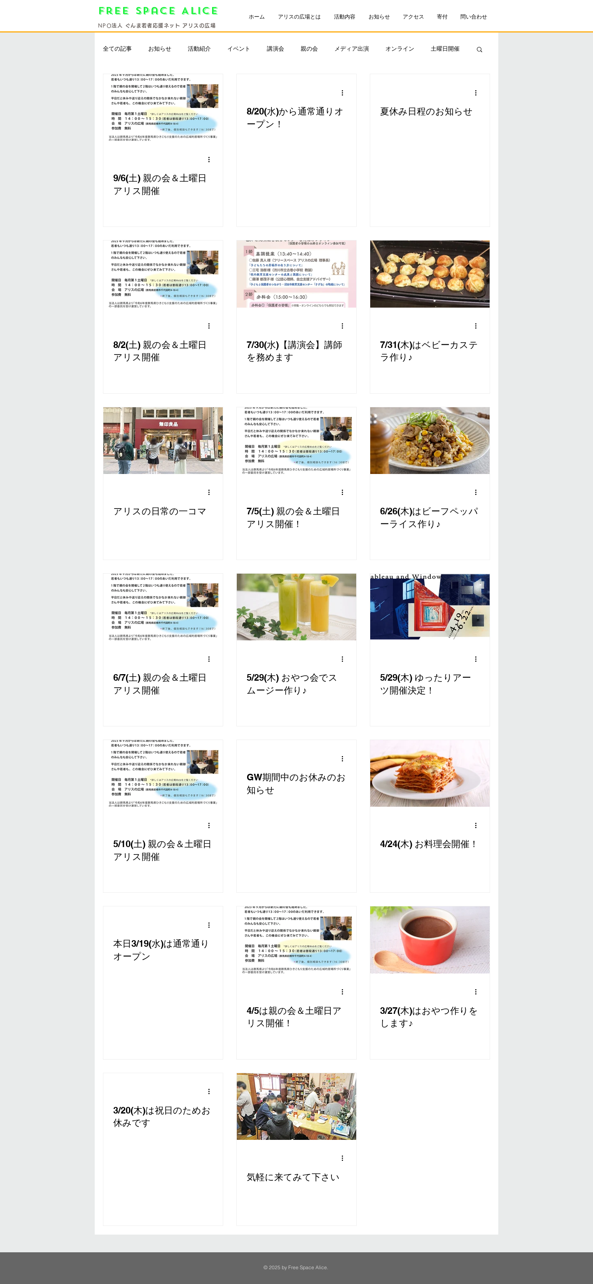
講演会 (275, 48)
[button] (479, 50)
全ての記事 (117, 48)
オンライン (399, 48)
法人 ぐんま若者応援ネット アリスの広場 (164, 25)
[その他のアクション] (212, 159)
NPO (105, 25)
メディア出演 (351, 48)
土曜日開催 (445, 48)
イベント (238, 48)
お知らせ (159, 48)
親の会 (309, 48)
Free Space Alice (161, 11)
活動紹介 (199, 48)
